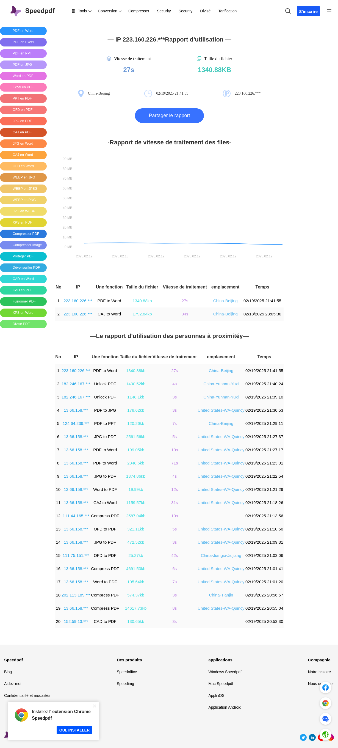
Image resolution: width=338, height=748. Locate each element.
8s (175, 608)
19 (58, 608)
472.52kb (135, 542)
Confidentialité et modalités (27, 695)
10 (58, 489)
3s (175, 397)
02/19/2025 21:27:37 (264, 436)
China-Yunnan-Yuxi (221, 383)
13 (58, 529)
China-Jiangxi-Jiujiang (221, 555)
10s (174, 449)
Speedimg (125, 683)
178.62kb (135, 410)
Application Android (224, 707)
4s (175, 383)
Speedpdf (13, 660)
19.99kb (135, 489)
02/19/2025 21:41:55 (262, 300)
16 (58, 568)
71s (174, 463)
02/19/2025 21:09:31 (264, 542)
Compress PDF (105, 515)
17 (58, 581)
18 (58, 595)
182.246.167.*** (76, 383)
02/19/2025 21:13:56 (264, 515)
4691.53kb (135, 568)
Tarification (227, 11)
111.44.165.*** (76, 515)
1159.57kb (135, 502)
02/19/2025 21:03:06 (264, 555)
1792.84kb (142, 314)
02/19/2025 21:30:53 (264, 410)
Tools (82, 11)
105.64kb (135, 581)
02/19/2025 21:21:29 (264, 489)
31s (174, 502)
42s (174, 555)
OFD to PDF (105, 529)
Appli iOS (216, 695)
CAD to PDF (105, 621)
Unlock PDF (105, 383)
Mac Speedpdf (220, 683)
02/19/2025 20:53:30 (264, 621)
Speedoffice (127, 672)
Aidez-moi (12, 683)
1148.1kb (135, 397)
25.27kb (135, 555)
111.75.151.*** (76, 555)
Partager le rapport (169, 115)
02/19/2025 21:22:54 (264, 476)
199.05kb (135, 449)
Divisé (205, 11)
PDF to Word (109, 300)
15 (58, 555)
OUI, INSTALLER (74, 730)
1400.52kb (135, 383)
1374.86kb (135, 476)
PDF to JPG (105, 410)
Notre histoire (319, 672)
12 (58, 515)
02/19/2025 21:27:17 (264, 449)
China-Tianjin (221, 595)
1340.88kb (142, 300)
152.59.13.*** (76, 621)
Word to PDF (105, 489)
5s (175, 436)
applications (220, 660)
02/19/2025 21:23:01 (264, 463)
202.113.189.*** (76, 595)
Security (164, 11)
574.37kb (135, 595)
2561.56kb (135, 436)
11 (58, 502)
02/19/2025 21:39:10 (264, 397)
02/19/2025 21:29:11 (264, 423)
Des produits (129, 660)
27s (185, 300)
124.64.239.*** (76, 423)
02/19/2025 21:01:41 (264, 568)
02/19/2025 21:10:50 (264, 529)
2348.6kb (135, 463)
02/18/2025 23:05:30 (262, 314)
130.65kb (135, 621)
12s (174, 489)
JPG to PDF (105, 436)
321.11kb (135, 529)
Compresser (138, 11)
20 (58, 621)
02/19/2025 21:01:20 (264, 581)
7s (175, 423)
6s (175, 568)
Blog (8, 672)
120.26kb (135, 423)
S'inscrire (308, 11)
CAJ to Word (109, 314)
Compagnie (319, 660)
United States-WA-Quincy (221, 410)
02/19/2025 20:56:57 (264, 595)
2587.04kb (135, 515)
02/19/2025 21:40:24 (264, 383)
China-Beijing (225, 300)
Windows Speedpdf (225, 672)
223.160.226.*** (77, 300)
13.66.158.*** (76, 410)
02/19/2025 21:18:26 (264, 502)
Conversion (107, 11)
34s (185, 314)
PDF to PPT (105, 423)
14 (58, 542)
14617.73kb (135, 608)
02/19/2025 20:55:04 (264, 608)
